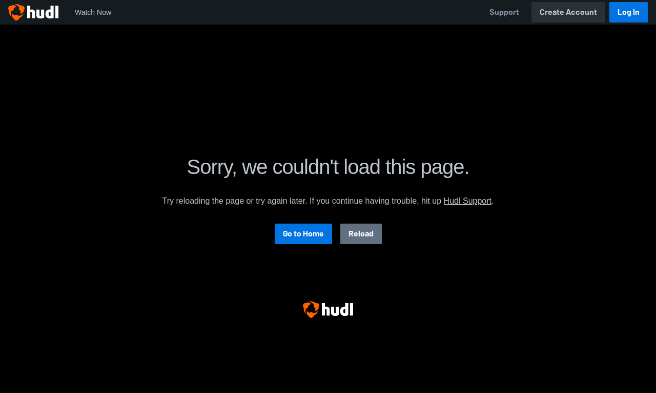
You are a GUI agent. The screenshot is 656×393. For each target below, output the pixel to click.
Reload (361, 234)
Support (504, 12)
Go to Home (303, 234)
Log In (629, 12)
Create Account (568, 12)
